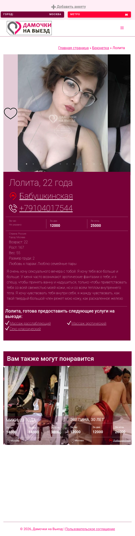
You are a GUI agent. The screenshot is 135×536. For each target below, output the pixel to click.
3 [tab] (40, 164)
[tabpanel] (10, 113)
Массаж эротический (89, 323)
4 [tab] (47, 164)
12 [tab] (101, 164)
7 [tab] (67, 164)
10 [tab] (87, 164)
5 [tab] (53, 164)
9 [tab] (80, 164)
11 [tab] (94, 164)
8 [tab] (74, 164)
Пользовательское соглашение (90, 529)
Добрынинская (122, 440)
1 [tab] (26, 164)
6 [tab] (60, 164)
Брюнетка (100, 48)
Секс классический (25, 329)
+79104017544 (46, 208)
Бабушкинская (46, 196)
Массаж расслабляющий (30, 323)
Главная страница (73, 48)
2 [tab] (33, 164)
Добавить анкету (68, 7)
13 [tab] (107, 164)
